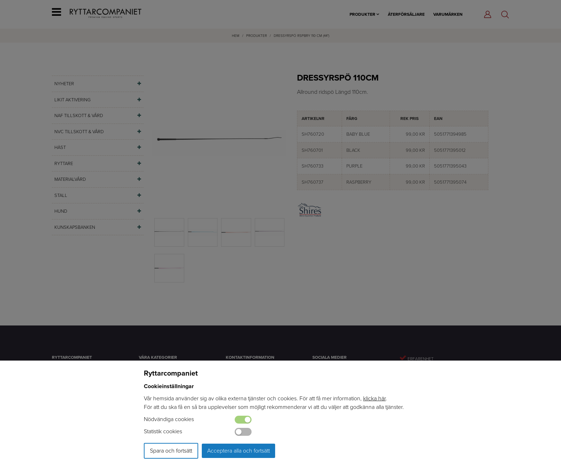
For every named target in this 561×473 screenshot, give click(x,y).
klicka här (374, 398)
